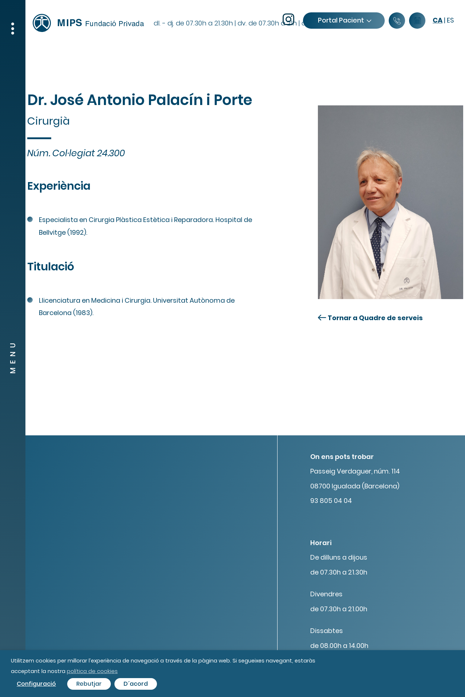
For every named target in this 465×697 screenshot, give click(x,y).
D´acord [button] (136, 684)
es (450, 20)
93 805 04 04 (331, 500)
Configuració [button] (36, 684)
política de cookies (92, 671)
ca (437, 20)
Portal (344, 20)
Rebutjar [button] (89, 684)
